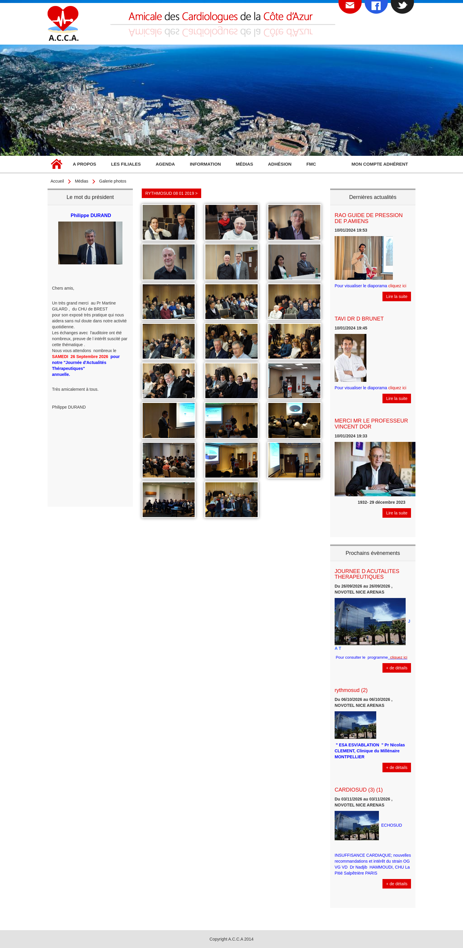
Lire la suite (396, 296)
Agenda (165, 164)
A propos (84, 164)
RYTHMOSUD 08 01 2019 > (171, 193)
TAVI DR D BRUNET (359, 319)
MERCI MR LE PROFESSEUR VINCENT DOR (371, 424)
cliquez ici (397, 285)
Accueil (56, 165)
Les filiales (126, 164)
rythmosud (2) (351, 690)
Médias (244, 164)
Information (205, 164)
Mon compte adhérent (380, 164)
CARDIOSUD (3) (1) (359, 790)
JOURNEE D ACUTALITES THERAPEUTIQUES (367, 574)
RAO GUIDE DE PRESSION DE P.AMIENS (369, 218)
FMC (311, 164)
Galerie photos (112, 181)
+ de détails (396, 668)
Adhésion (280, 164)
